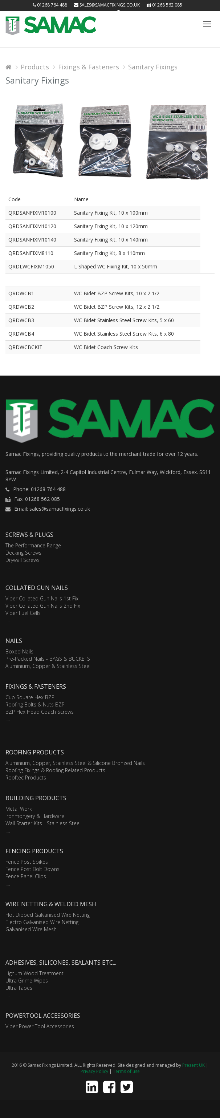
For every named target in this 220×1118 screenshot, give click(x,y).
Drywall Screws (22, 559)
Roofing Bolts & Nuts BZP (35, 704)
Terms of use (126, 1071)
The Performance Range (33, 545)
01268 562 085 (164, 5)
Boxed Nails (19, 651)
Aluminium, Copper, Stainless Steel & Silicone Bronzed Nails (75, 762)
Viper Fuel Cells (23, 612)
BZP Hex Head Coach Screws (39, 711)
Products (35, 66)
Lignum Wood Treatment (34, 973)
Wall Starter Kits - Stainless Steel (43, 823)
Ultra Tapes (18, 987)
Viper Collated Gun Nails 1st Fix (41, 598)
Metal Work (18, 808)
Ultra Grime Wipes (26, 980)
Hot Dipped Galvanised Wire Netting (47, 914)
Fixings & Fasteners (88, 66)
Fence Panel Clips (25, 876)
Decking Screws (23, 552)
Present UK (193, 1065)
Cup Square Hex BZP (29, 697)
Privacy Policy (94, 1071)
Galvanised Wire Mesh (31, 929)
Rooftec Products (25, 777)
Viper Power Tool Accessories (39, 1026)
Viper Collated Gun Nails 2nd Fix (42, 605)
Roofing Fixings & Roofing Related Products (55, 770)
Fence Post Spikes (26, 861)
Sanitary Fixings (153, 66)
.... (7, 567)
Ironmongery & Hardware (34, 816)
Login (103, 12)
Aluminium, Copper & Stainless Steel (47, 666)
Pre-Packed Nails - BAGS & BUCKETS (47, 658)
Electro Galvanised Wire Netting (41, 922)
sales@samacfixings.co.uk (107, 5)
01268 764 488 (50, 5)
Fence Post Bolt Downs (32, 869)
